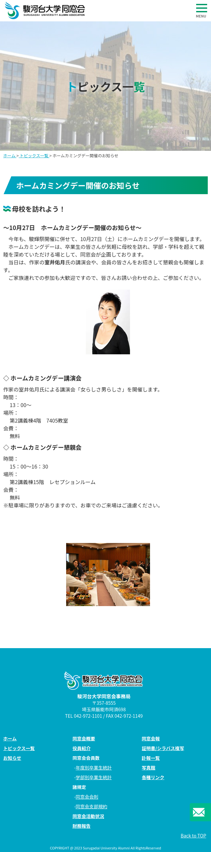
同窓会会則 (87, 796)
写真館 (148, 767)
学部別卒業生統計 (94, 777)
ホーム (9, 155)
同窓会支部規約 (91, 806)
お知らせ (12, 758)
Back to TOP (193, 835)
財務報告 (82, 826)
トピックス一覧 (34, 155)
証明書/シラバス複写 (163, 748)
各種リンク (153, 777)
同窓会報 (151, 738)
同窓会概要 (84, 738)
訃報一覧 (151, 758)
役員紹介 (82, 748)
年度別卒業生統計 (94, 767)
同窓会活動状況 (88, 816)
